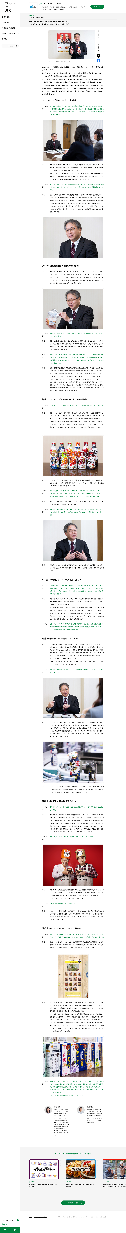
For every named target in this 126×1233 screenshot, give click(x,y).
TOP (30, 1217)
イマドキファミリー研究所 (40, 1217)
